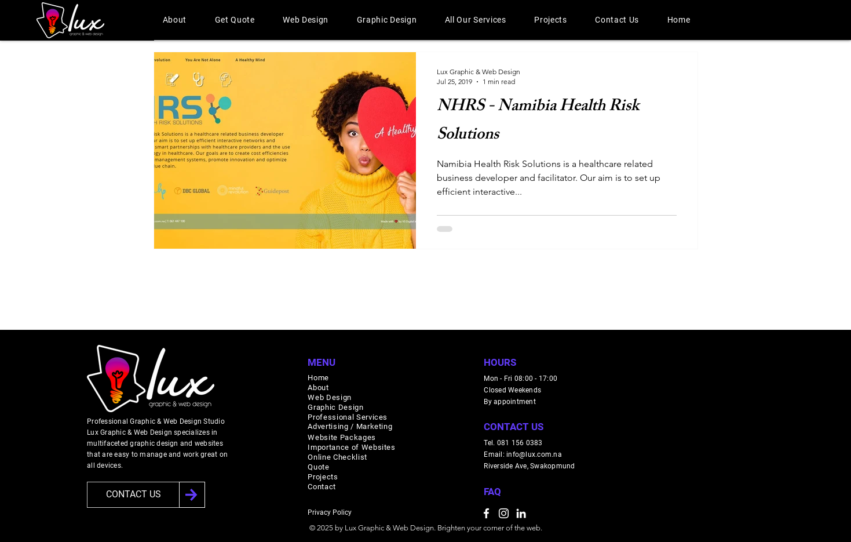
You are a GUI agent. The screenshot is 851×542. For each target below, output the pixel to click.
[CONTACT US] (133, 495)
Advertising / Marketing (350, 426)
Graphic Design (335, 407)
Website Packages (341, 437)
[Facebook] (486, 513)
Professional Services (348, 417)
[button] (175, 19)
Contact (322, 486)
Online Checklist (337, 457)
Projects (323, 476)
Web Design (330, 397)
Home (318, 377)
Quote (318, 467)
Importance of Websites (351, 447)
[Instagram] (503, 513)
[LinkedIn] (521, 513)
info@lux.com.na (534, 454)
